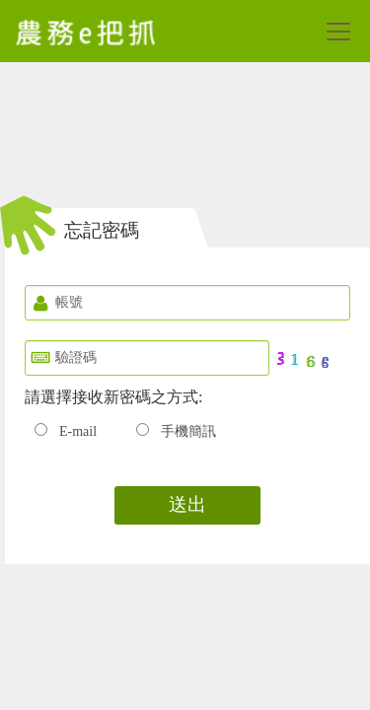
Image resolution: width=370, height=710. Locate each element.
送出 (187, 504)
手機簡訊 (188, 431)
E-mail (78, 431)
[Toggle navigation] (338, 31)
